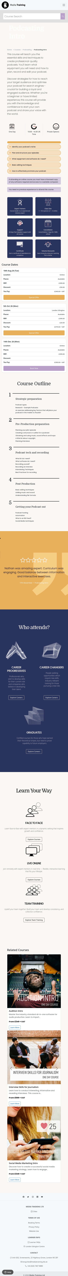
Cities (34, 1211)
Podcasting (27, 50)
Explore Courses (34, 839)
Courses (17, 50)
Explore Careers (16, 697)
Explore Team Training (34, 920)
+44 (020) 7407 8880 (35, 1266)
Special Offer (34, 297)
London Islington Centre (33, 1246)
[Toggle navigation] (64, 5)
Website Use (34, 1231)
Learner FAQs (34, 1242)
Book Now (34, 368)
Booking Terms (34, 1223)
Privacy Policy (34, 1227)
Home (9, 50)
